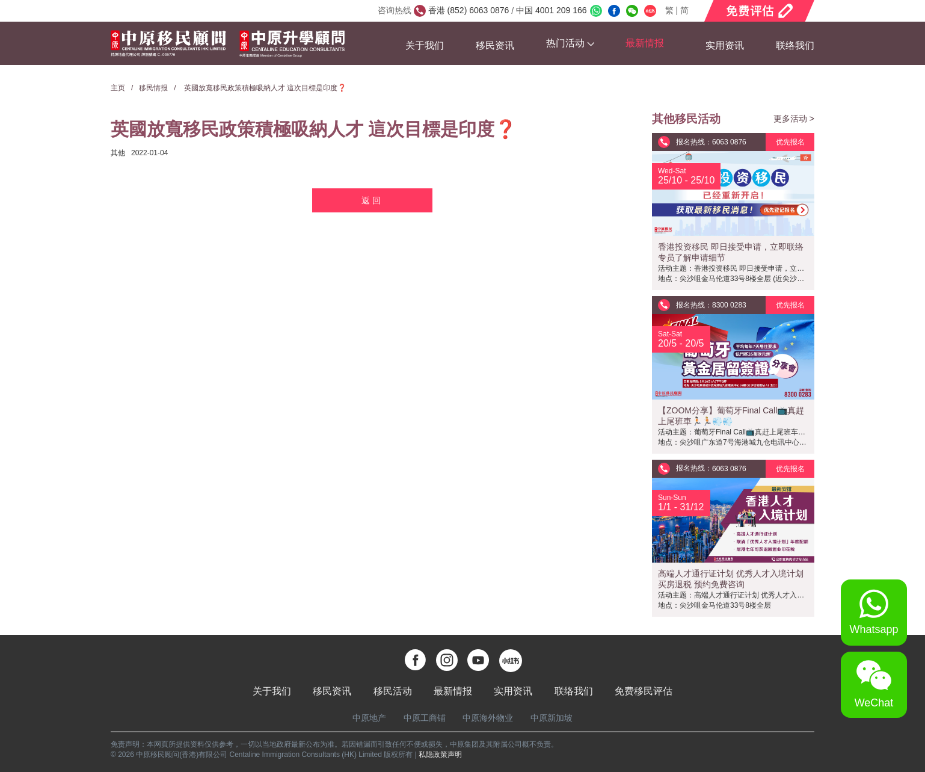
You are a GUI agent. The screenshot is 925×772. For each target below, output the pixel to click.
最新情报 (453, 691)
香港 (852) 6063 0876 (470, 10)
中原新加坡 (551, 718)
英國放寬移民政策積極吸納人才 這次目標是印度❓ (264, 88)
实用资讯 (724, 45)
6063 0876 (729, 142)
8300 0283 (729, 305)
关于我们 (424, 45)
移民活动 (392, 691)
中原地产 (369, 718)
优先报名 (790, 142)
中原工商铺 (425, 718)
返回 (372, 200)
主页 (118, 88)
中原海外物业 (488, 718)
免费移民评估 (643, 691)
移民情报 (153, 88)
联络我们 (795, 45)
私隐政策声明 (440, 754)
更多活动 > (793, 118)
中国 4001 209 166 (550, 10)
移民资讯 (495, 45)
